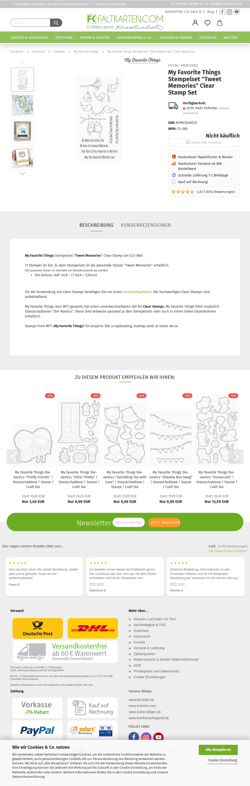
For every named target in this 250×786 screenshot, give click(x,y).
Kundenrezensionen (146, 225)
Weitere (231, 37)
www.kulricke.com (142, 706)
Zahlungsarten (145, 654)
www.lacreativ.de (141, 700)
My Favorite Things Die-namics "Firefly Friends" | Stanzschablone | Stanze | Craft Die (33, 479)
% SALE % (194, 12)
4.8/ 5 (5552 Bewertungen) (203, 191)
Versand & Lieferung (149, 648)
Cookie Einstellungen (150, 677)
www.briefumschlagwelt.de (149, 718)
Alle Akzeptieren (218, 750)
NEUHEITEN (174, 12)
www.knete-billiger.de (145, 712)
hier (90, 684)
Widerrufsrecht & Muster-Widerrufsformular (166, 659)
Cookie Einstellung (222, 760)
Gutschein (141, 631)
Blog (210, 12)
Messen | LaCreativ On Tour (155, 619)
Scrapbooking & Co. (134, 37)
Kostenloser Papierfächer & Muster (205, 157)
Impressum (142, 636)
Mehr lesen (97, 584)
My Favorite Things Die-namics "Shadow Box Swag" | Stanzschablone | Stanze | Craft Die (170, 479)
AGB (137, 665)
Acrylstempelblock (137, 292)
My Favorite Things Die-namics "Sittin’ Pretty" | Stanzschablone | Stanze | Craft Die (79, 479)
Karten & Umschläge (29, 37)
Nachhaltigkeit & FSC (150, 625)
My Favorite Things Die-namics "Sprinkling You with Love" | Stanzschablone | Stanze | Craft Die (124, 479)
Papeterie (64, 37)
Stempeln (207, 37)
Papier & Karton (94, 37)
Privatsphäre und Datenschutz (156, 671)
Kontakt (139, 642)
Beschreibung (96, 225)
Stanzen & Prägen (175, 37)
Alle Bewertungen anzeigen (227, 551)
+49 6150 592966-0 (188, 4)
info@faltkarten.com (225, 4)
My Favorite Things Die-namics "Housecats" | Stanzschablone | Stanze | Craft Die (216, 479)
